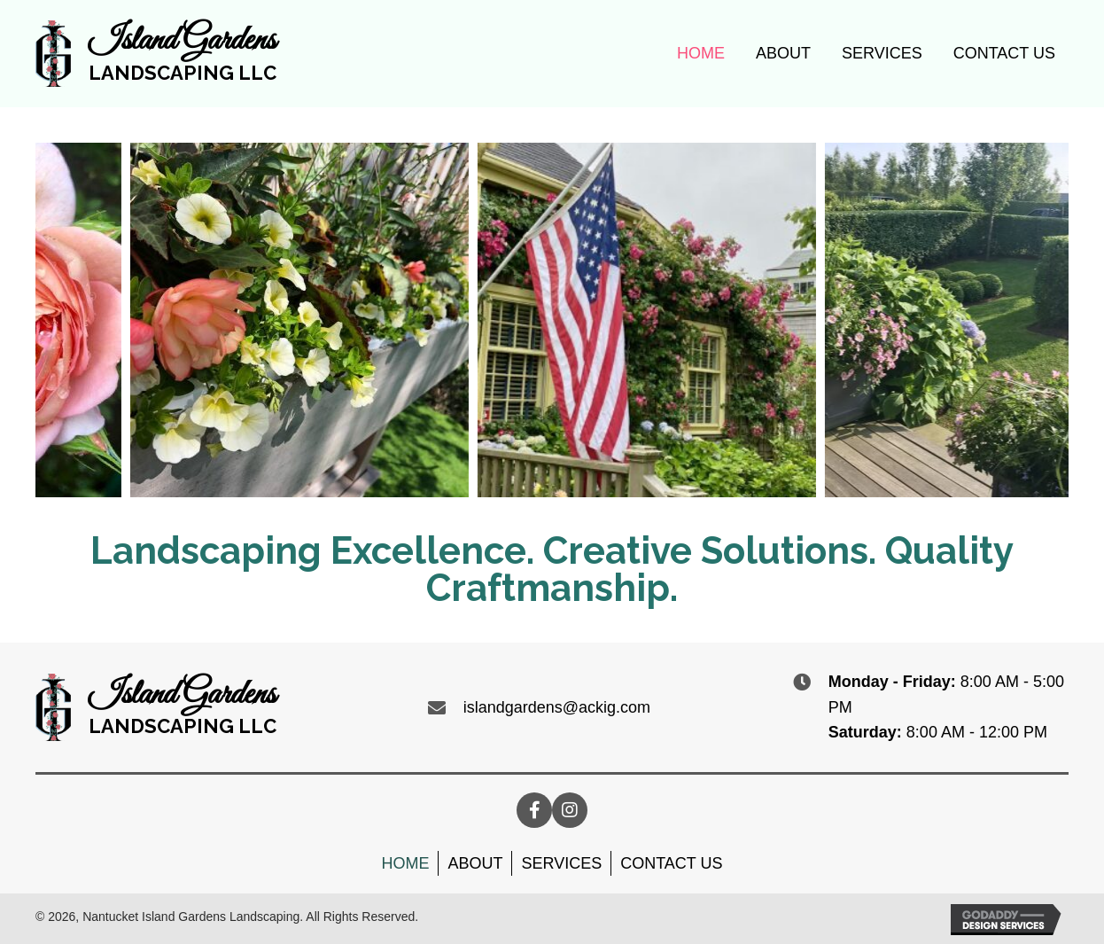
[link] (701, 51)
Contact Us (671, 863)
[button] (534, 810)
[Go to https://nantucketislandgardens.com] (155, 54)
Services (561, 863)
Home (405, 863)
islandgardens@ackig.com (556, 707)
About (474, 863)
